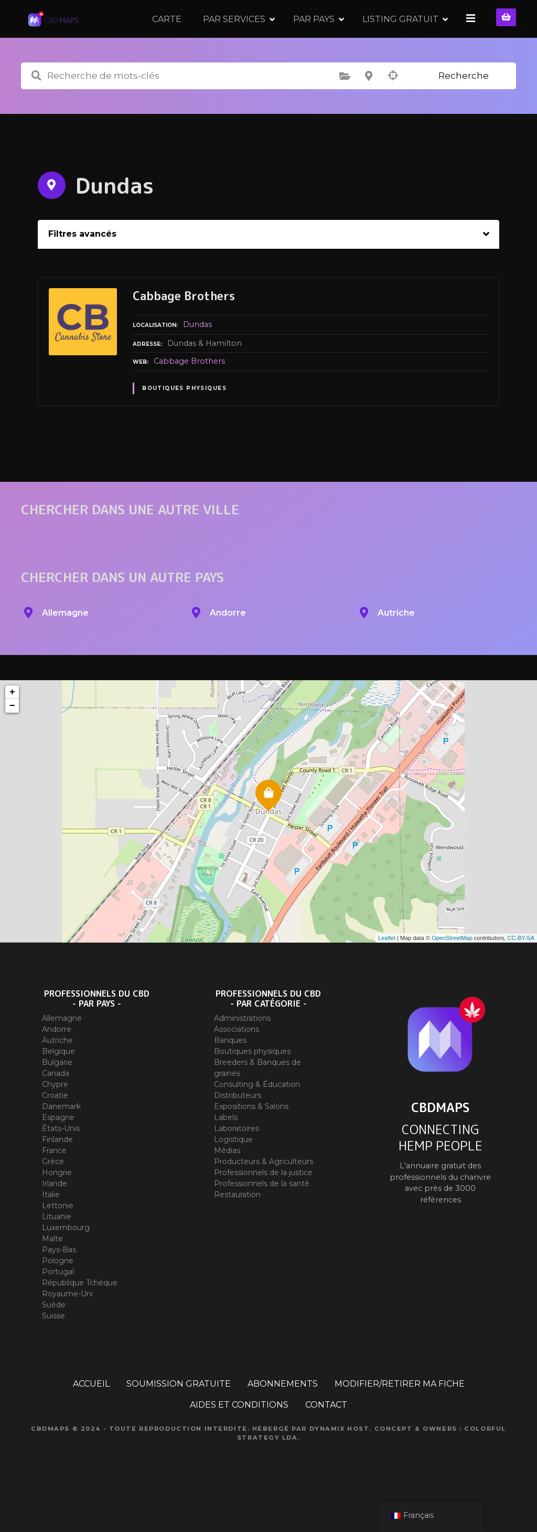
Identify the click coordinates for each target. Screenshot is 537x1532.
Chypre (55, 1114)
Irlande (54, 1214)
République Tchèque (79, 1313)
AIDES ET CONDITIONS (239, 1435)
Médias (227, 1181)
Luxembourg (66, 1258)
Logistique (233, 1170)
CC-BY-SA (520, 968)
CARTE (168, 34)
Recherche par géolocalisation (392, 106)
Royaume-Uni (67, 1324)
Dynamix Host (339, 1459)
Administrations (242, 1048)
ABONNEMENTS (283, 1414)
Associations (236, 1059)
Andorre (56, 1059)
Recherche (463, 106)
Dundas (197, 355)
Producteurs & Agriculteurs (263, 1192)
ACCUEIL (91, 1414)
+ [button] (12, 722)
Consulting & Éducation (257, 1114)
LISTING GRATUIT (402, 34)
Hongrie (57, 1203)
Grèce (53, 1192)
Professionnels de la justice (263, 1203)
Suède (54, 1335)
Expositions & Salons (251, 1137)
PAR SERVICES (236, 34)
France (54, 1181)
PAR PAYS (315, 34)
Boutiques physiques (184, 418)
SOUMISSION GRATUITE (178, 1414)
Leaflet (386, 968)
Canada (55, 1103)
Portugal (58, 1302)
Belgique (58, 1081)
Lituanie (56, 1247)
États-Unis (61, 1159)
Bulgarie (57, 1092)
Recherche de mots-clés (36, 106)
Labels (226, 1148)
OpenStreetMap (452, 968)
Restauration (237, 1225)
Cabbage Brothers (189, 391)
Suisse (53, 1346)
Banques (230, 1070)
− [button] (12, 736)
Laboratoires (236, 1159)
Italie (51, 1225)
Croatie (55, 1125)
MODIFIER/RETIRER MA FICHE (400, 1414)
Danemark (61, 1137)
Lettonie (57, 1236)
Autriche (57, 1070)
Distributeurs (237, 1125)
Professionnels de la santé (261, 1214)
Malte (52, 1269)
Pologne (57, 1291)
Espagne (58, 1148)
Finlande (57, 1170)
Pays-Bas (59, 1280)
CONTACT (326, 1435)
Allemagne (62, 1048)
